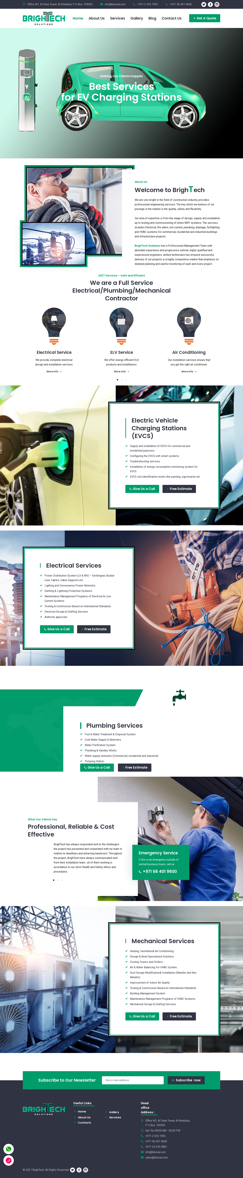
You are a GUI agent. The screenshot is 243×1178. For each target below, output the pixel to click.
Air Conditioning (189, 352)
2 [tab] (121, 379)
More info (54, 371)
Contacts (84, 1123)
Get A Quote (204, 18)
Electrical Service (54, 352)
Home (82, 1111)
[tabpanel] (54, 336)
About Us (84, 1117)
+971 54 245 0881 (156, 1146)
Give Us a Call (142, 486)
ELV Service (121, 352)
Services (115, 1117)
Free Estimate (179, 486)
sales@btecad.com (156, 1157)
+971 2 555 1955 (155, 1136)
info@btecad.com (115, 4)
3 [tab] (125, 379)
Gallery (114, 1112)
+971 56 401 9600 (158, 871)
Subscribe (186, 1080)
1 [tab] (117, 379)
